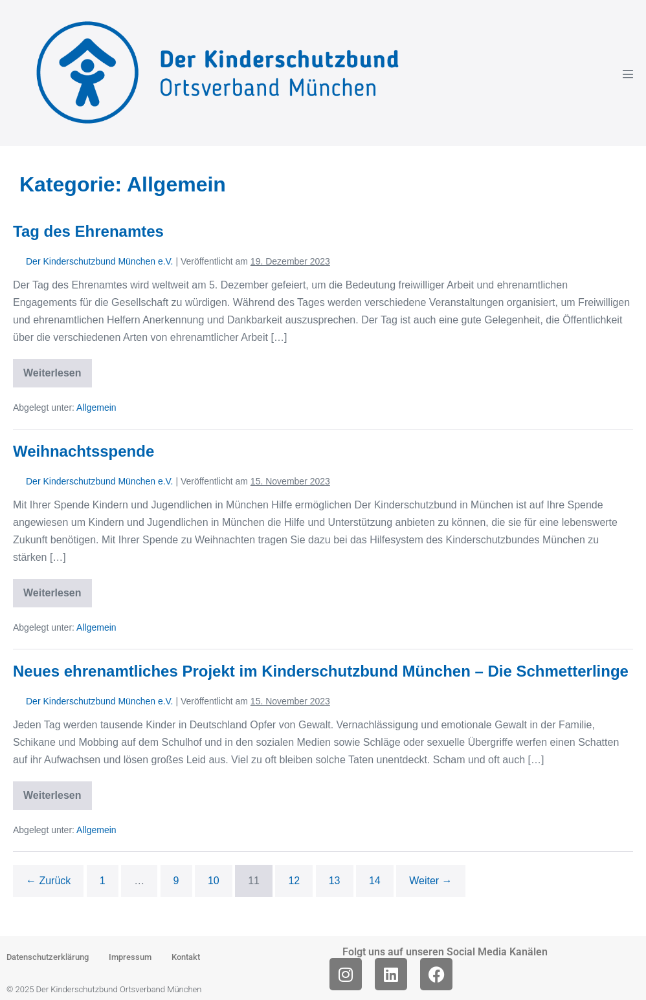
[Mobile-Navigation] (628, 74)
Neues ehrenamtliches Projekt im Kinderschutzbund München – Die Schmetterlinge (321, 671)
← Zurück (48, 880)
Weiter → (430, 880)
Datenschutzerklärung (47, 957)
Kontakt (186, 957)
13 (334, 880)
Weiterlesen (57, 368)
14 (375, 880)
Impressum (130, 957)
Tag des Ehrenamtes (88, 231)
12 (294, 880)
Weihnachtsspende (83, 451)
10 (213, 880)
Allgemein (96, 407)
